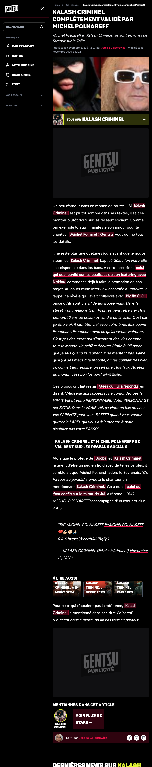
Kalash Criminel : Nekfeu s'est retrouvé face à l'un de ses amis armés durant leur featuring (97, 588)
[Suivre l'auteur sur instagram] (136, 738)
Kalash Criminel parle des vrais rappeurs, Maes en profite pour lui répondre (128, 588)
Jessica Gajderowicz (113, 47)
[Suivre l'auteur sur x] (129, 738)
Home (56, 5)
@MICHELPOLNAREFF (123, 524)
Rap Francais (71, 5)
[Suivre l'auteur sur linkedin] (143, 738)
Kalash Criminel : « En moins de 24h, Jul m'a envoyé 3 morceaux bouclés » (66, 588)
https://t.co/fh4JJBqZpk (88, 538)
